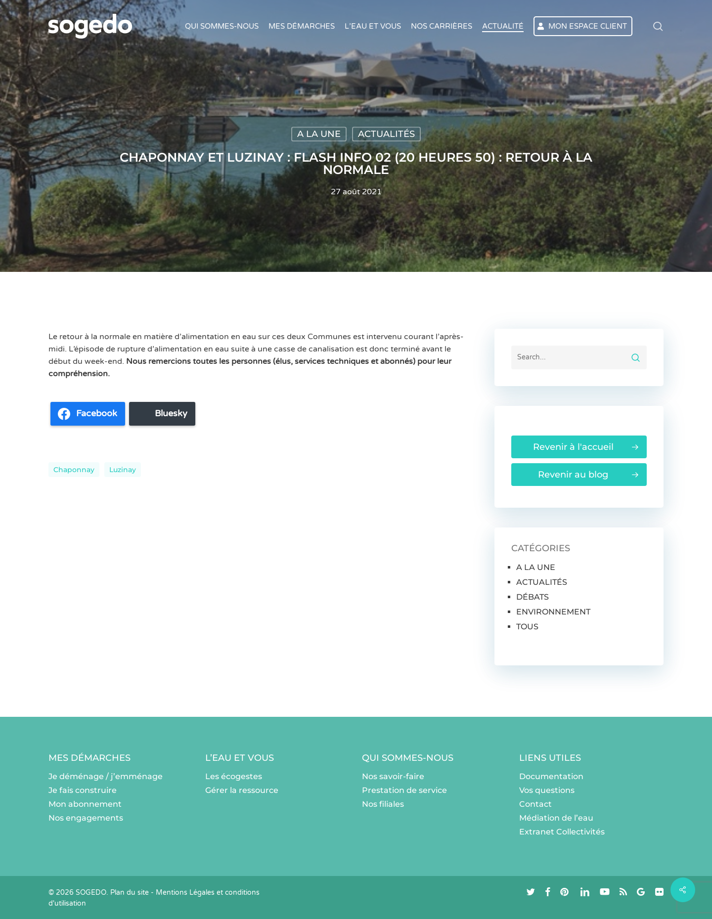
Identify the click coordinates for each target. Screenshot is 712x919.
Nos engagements (85, 818)
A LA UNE (319, 134)
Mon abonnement (85, 804)
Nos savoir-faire (393, 776)
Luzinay (122, 469)
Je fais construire (82, 790)
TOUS (527, 626)
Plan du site (129, 892)
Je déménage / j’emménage (105, 776)
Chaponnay (73, 469)
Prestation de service (404, 790)
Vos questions (547, 790)
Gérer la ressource (241, 790)
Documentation (551, 776)
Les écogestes (233, 776)
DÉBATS (532, 597)
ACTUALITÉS (386, 134)
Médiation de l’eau (556, 818)
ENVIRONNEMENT (553, 611)
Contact (535, 804)
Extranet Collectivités (562, 831)
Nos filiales (383, 804)
